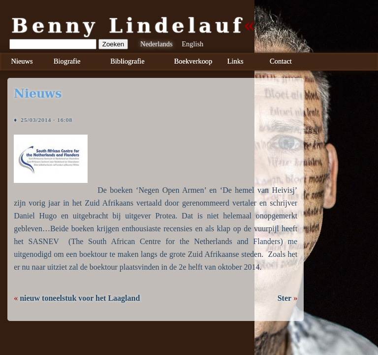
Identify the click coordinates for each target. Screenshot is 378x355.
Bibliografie (127, 61)
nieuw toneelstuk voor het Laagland (80, 298)
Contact (281, 61)
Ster (284, 298)
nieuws (38, 94)
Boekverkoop (193, 61)
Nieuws (22, 61)
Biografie (67, 61)
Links (235, 61)
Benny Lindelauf (128, 25)
